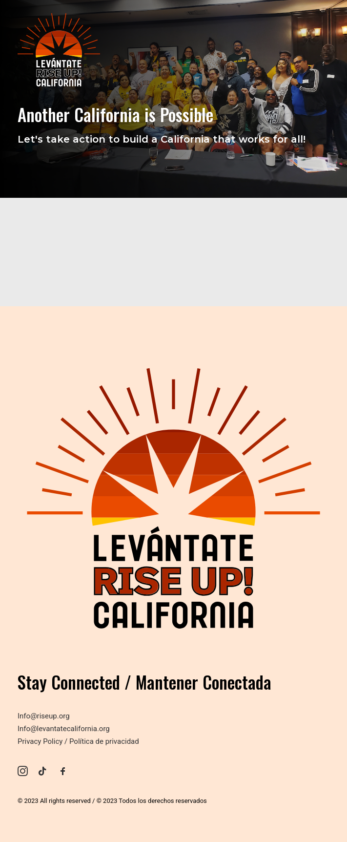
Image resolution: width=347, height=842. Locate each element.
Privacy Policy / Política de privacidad (78, 741)
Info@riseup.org (44, 716)
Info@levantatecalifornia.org (64, 728)
